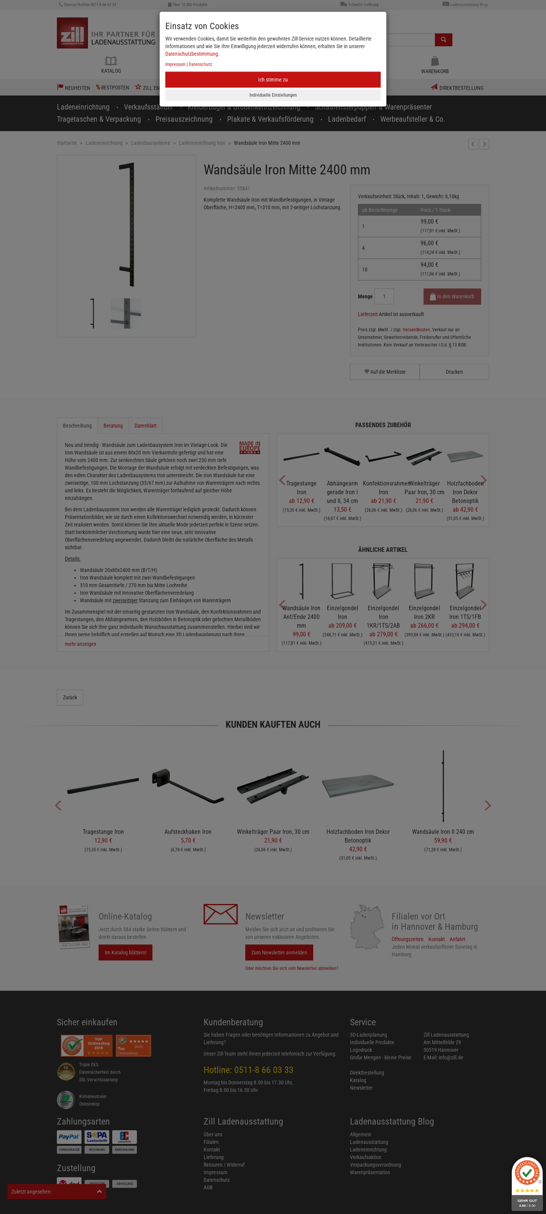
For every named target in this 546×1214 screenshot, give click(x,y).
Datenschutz (200, 64)
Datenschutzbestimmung (191, 54)
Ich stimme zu (273, 80)
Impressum (175, 64)
